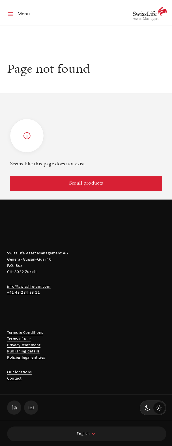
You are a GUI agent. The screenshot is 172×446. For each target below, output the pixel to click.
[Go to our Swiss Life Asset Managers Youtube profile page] (31, 407)
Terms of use (19, 339)
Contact (14, 378)
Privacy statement (23, 345)
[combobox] (86, 433)
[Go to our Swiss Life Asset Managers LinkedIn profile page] (14, 407)
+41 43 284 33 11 (23, 293)
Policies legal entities (26, 358)
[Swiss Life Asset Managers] (150, 14)
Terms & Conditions (25, 333)
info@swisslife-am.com (29, 287)
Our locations (19, 372)
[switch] (153, 407)
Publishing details (23, 351)
